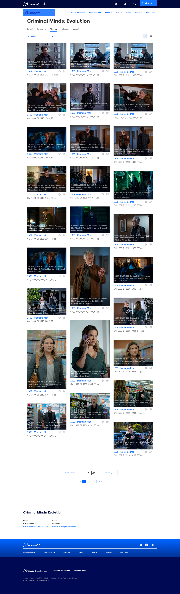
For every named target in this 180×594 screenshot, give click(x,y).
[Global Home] (31, 4)
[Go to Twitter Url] (142, 541)
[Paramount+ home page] (81, 542)
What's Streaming (78, 12)
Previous (71, 471)
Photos (119, 12)
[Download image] (59, 72)
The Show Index (80, 568)
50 (84, 478)
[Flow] (145, 37)
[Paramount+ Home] (39, 12)
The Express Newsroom (61, 568)
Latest (30, 29)
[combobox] (40, 37)
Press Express (144, 4)
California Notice (56, 575)
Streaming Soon (95, 12)
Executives (150, 12)
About (83, 29)
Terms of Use (34, 575)
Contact (26, 575)
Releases (108, 12)
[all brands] (44, 3)
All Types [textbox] (32, 37)
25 (79, 478)
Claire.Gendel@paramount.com (35, 523)
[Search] (127, 4)
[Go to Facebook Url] (148, 541)
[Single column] (151, 37)
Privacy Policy (44, 575)
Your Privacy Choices (70, 575)
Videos (128, 12)
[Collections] (108, 4)
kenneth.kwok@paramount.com (64, 523)
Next (108, 471)
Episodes (43, 29)
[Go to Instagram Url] (154, 541)
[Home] (35, 568)
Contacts (138, 12)
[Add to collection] (64, 72)
